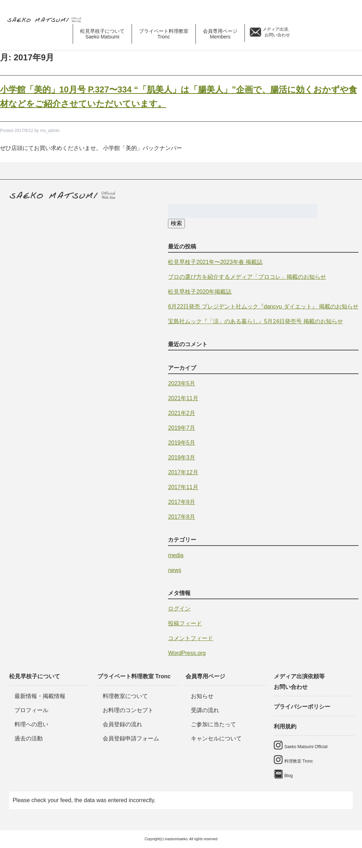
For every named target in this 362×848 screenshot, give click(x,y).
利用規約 (285, 726)
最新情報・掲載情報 (39, 696)
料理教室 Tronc (298, 761)
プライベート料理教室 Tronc (134, 676)
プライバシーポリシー (302, 707)
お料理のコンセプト (128, 710)
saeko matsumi (310, 33)
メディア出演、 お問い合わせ (277, 32)
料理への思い (31, 724)
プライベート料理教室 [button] (163, 34)
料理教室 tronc (332, 33)
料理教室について (125, 696)
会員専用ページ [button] (220, 34)
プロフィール (31, 710)
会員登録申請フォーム (131, 738)
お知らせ (202, 696)
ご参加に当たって (213, 724)
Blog (350, 33)
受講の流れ (205, 710)
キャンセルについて (216, 738)
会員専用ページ (205, 676)
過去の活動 (28, 738)
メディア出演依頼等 (314, 682)
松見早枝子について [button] (102, 34)
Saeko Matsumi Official (306, 746)
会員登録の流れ (122, 724)
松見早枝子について (34, 676)
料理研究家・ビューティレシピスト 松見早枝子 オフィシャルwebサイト (47, 20)
